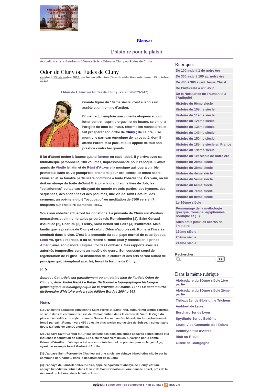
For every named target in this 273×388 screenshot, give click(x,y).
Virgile (61, 167)
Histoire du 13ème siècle (195, 127)
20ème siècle (186, 237)
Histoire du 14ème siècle (195, 133)
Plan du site (153, 384)
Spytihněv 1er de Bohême (196, 318)
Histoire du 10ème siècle (81, 61)
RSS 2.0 (172, 384)
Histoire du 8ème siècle (194, 197)
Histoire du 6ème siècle (194, 185)
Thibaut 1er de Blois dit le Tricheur (203, 300)
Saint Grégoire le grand (100, 183)
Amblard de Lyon (189, 306)
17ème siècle (186, 232)
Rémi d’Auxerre (99, 167)
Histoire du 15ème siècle (195, 138)
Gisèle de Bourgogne (192, 343)
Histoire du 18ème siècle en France (203, 144)
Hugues (86, 245)
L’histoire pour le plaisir (136, 51)
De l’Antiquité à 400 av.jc (195, 88)
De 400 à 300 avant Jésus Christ (201, 82)
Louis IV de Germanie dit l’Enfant (202, 325)
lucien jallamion (97, 77)
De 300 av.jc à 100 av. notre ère (200, 76)
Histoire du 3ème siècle (194, 168)
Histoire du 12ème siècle (195, 121)
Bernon (103, 157)
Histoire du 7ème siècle (194, 191)
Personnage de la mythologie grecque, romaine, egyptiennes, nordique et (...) (201, 212)
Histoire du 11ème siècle (195, 115)
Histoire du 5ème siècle (194, 179)
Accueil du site (50, 61)
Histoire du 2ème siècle (194, 162)
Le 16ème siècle (188, 202)
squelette (114, 384)
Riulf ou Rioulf (187, 337)
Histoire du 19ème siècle (195, 150)
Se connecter (132, 384)
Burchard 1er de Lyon (193, 312)
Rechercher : (185, 254)
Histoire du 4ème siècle (194, 173)
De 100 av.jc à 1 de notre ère (198, 70)
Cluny (130, 132)
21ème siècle (186, 243)
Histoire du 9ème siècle (194, 103)
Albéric (45, 245)
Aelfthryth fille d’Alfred (194, 331)
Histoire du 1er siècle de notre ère (202, 156)
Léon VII (46, 240)
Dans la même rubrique (197, 274)
